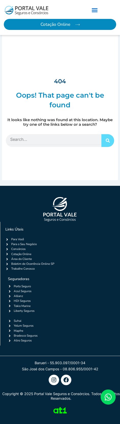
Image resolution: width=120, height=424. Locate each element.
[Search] (107, 140)
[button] (94, 10)
